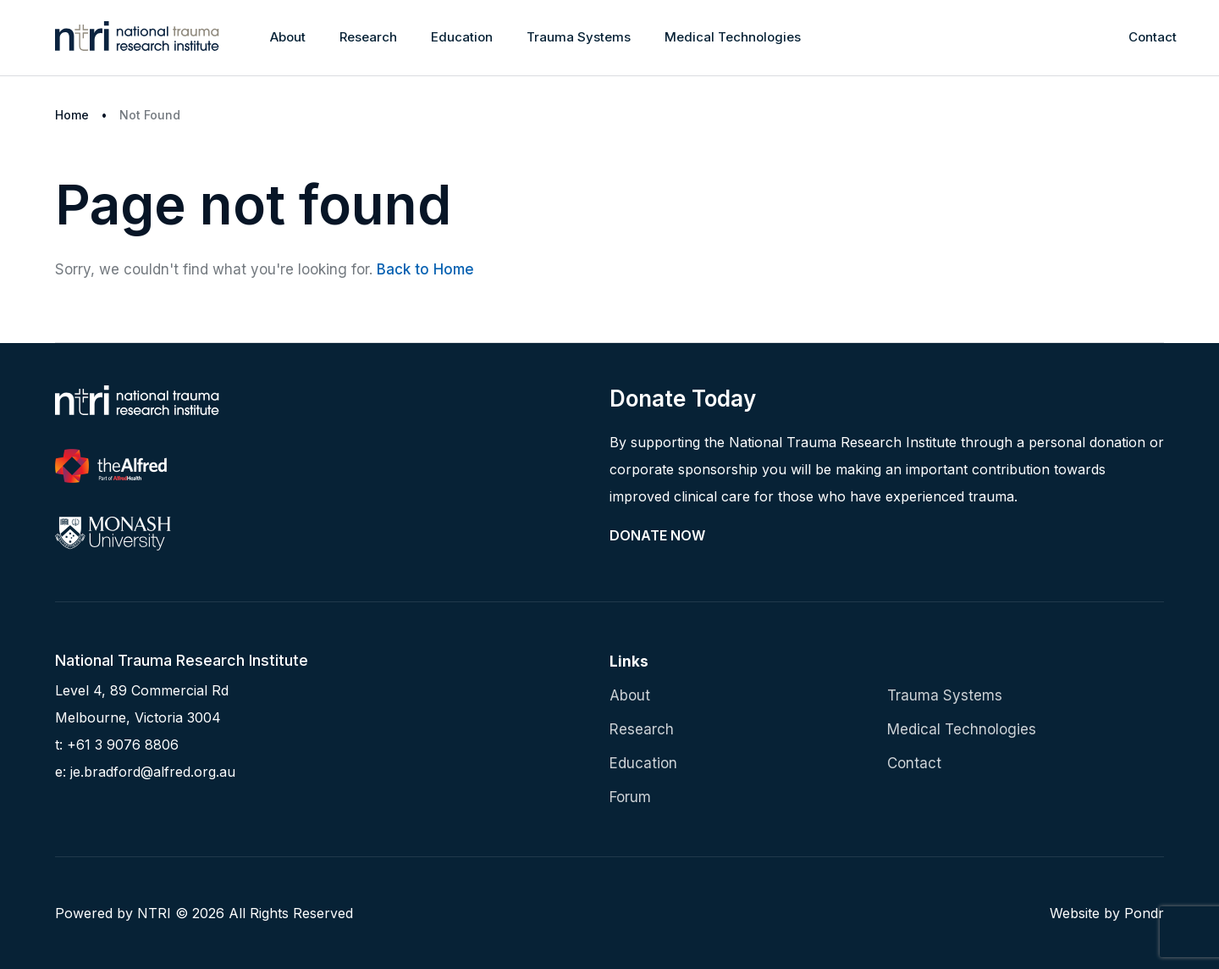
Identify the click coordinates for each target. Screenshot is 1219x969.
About (288, 37)
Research (368, 37)
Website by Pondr (1107, 913)
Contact (1152, 37)
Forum (630, 797)
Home (72, 115)
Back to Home (425, 269)
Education (462, 37)
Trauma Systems (579, 37)
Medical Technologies (733, 37)
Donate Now (657, 535)
